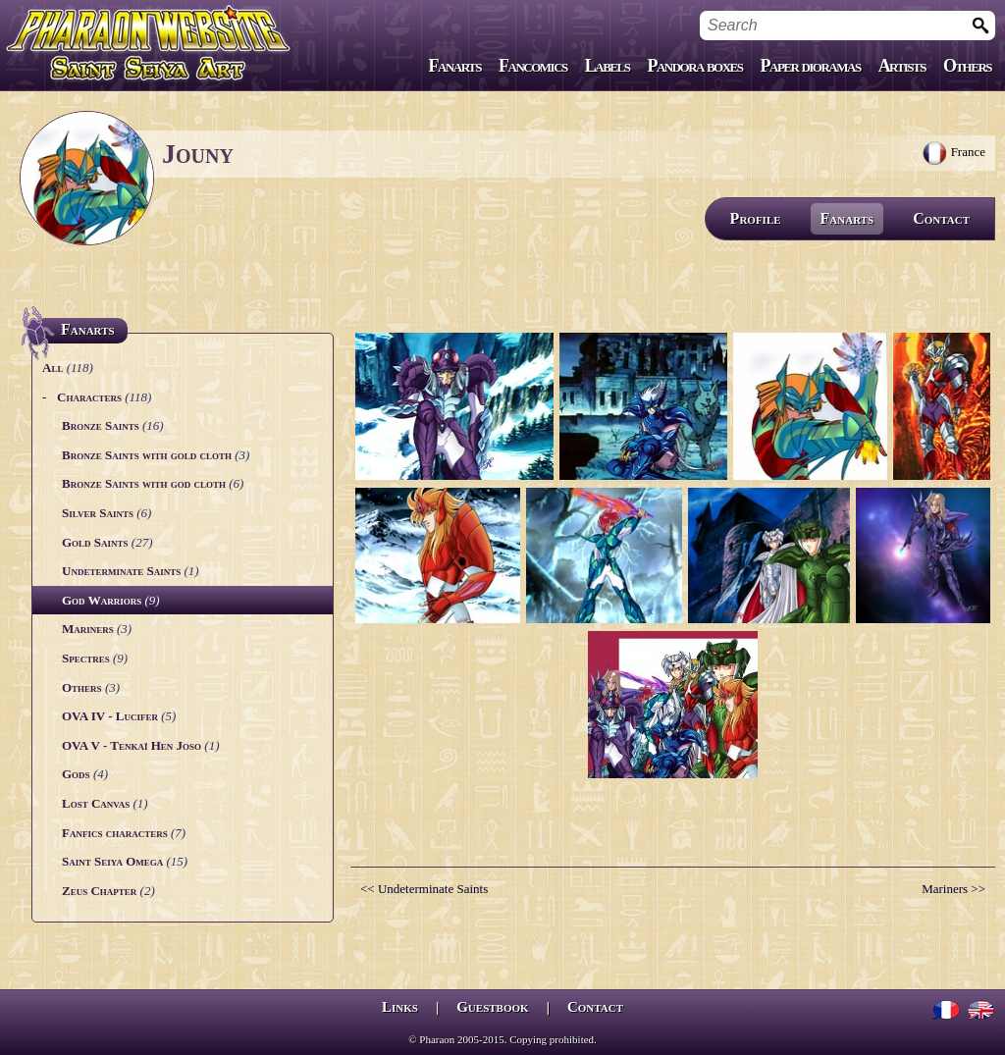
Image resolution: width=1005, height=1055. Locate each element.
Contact (941, 218)
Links (400, 1007)
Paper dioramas (811, 66)
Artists (902, 66)
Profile (755, 218)
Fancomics (533, 66)
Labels (607, 66)
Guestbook (492, 1007)
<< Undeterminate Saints (424, 888)
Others (967, 66)
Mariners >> (953, 888)
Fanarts (455, 66)
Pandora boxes (694, 66)
